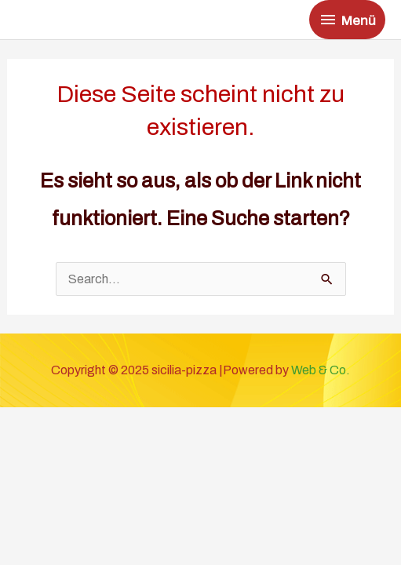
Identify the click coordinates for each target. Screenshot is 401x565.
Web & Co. (320, 370)
